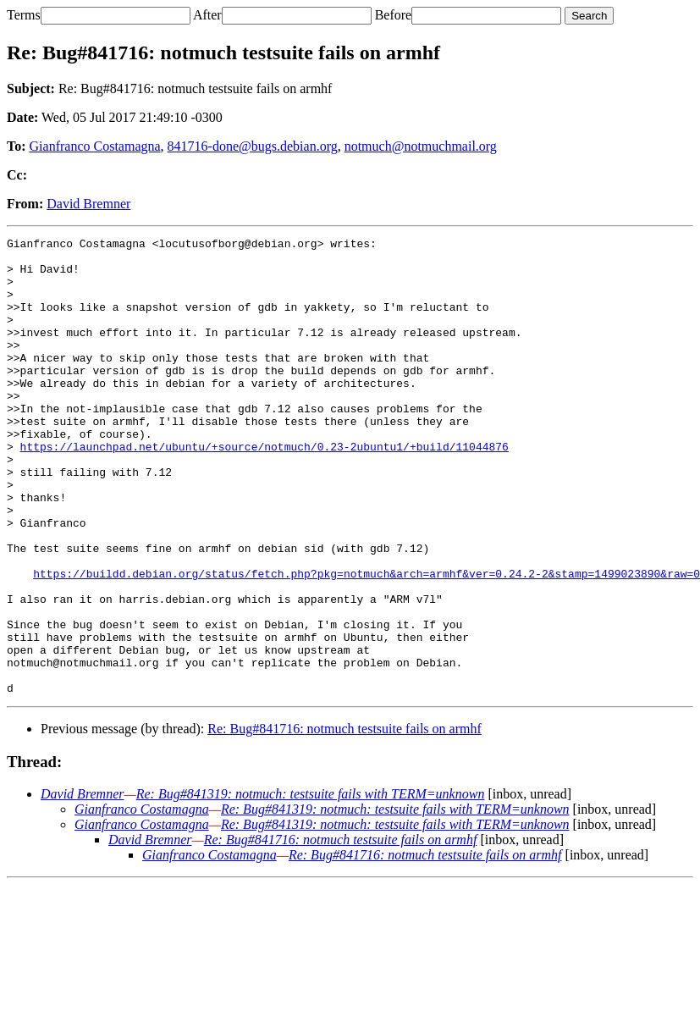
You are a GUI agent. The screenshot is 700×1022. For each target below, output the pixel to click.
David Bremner (88, 203)
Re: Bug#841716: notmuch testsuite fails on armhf (344, 820)
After (207, 15)
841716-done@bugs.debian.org (253, 146)
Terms (24, 15)
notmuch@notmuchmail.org (420, 146)
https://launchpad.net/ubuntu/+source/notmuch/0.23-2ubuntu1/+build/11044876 (264, 489)
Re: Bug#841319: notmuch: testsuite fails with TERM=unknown (310, 885)
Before (393, 15)
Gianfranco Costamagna (95, 146)
